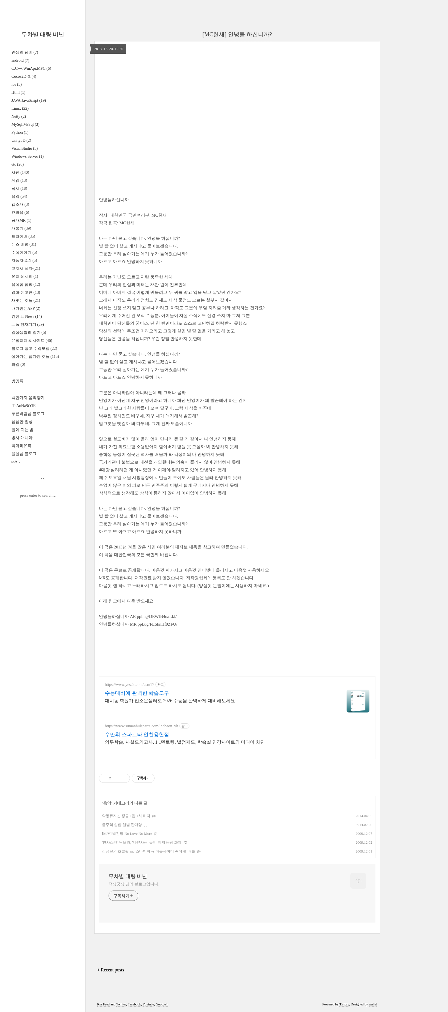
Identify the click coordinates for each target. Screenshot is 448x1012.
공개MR (21, 220)
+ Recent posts (110, 969)
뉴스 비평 (23, 244)
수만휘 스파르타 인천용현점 (137, 734)
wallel (373, 1004)
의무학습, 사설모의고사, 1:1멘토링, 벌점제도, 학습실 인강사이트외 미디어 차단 (185, 742)
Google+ (162, 1004)
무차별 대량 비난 (42, 34)
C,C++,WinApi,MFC (31, 68)
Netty (18, 116)
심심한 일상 (22, 422)
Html (18, 92)
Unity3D (21, 140)
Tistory (344, 1004)
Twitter (121, 1004)
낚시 (19, 188)
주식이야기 (24, 252)
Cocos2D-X (23, 76)
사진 (20, 172)
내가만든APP (25, 308)
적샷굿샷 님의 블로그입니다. (134, 884)
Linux (20, 108)
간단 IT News (26, 316)
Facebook (134, 1004)
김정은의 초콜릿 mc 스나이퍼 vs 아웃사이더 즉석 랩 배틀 (148, 851)
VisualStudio (24, 148)
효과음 (20, 212)
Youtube (148, 1004)
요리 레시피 (24, 276)
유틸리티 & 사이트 (31, 340)
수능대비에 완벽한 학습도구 (137, 693)
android (20, 60)
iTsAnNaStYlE (23, 406)
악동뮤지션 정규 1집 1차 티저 (126, 816)
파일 (18, 364)
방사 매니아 (22, 438)
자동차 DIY (24, 260)
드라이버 (23, 236)
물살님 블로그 (24, 454)
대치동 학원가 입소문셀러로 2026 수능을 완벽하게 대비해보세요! (171, 700)
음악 (19, 196)
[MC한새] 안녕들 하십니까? (237, 34)
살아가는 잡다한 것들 (35, 356)
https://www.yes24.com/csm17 (129, 684)
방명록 (17, 381)
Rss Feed (103, 1004)
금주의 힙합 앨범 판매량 (122, 825)
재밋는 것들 (25, 300)
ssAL (15, 462)
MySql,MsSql (25, 124)
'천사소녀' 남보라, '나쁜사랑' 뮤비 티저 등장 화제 (142, 842)
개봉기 (21, 228)
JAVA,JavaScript (28, 100)
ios (16, 84)
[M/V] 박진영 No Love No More (127, 833)
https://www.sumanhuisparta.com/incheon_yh (141, 726)
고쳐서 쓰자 (25, 268)
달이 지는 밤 (22, 430)
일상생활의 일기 (28, 332)
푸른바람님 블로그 (28, 414)
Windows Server (27, 156)
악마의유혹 (21, 446)
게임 (19, 180)
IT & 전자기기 (27, 324)
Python (20, 132)
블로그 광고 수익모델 (34, 348)
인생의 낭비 (24, 52)
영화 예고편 (25, 292)
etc (17, 164)
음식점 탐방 (25, 284)
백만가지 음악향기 (28, 398)
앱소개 (20, 204)
